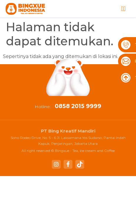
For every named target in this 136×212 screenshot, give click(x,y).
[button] (123, 9)
